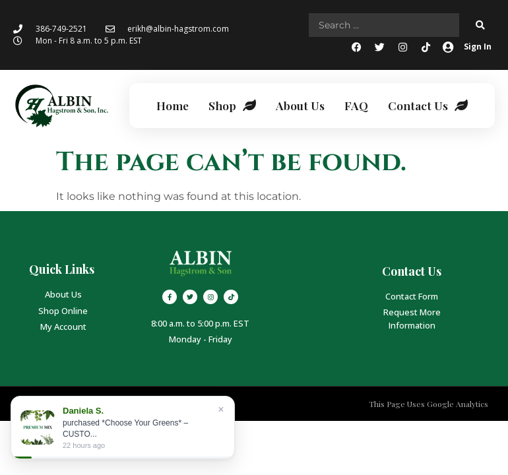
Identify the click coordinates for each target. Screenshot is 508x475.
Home (172, 105)
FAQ (356, 105)
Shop (232, 105)
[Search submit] (480, 25)
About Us (300, 105)
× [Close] (221, 409)
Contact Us (428, 105)
